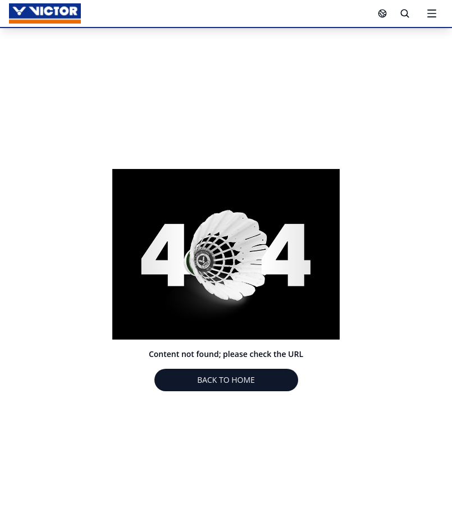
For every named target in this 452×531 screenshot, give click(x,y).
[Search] (405, 13)
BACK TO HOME (226, 379)
